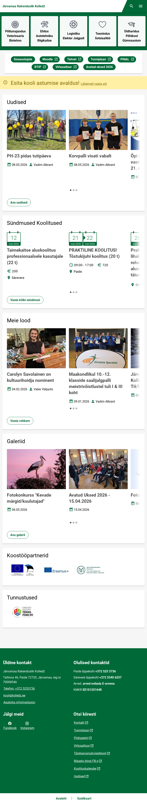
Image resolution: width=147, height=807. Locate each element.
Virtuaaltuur (67, 67)
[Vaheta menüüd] (140, 6)
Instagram (27, 725)
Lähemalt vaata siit (94, 84)
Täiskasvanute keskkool (90, 753)
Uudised (79, 776)
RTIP (41, 67)
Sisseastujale (23, 59)
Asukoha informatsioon (19, 702)
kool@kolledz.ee (14, 695)
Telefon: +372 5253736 (19, 688)
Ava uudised (18, 202)
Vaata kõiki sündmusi (25, 300)
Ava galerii (17, 535)
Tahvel (75, 59)
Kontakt (79, 722)
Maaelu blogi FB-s (86, 761)
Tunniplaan (102, 59)
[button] (71, 190)
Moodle (51, 59)
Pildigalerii (81, 738)
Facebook (10, 725)
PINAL (128, 59)
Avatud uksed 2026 (99, 67)
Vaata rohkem (20, 421)
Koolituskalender (85, 768)
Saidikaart (84, 798)
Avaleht (61, 798)
